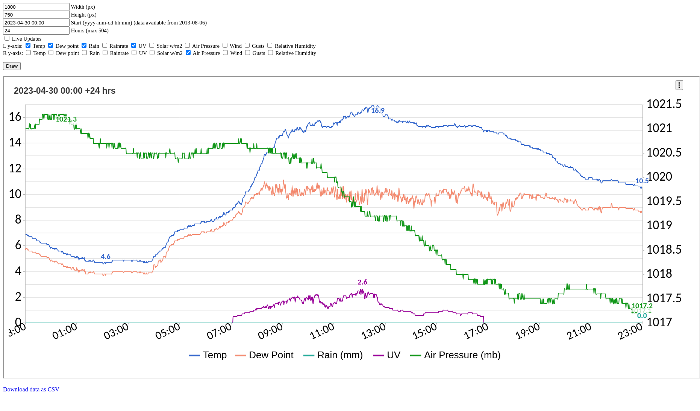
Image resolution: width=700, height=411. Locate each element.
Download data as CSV (31, 389)
